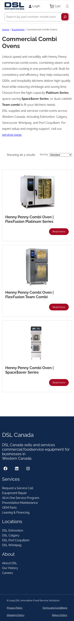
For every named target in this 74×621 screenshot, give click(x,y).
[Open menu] (67, 6)
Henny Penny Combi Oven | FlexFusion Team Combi (29, 294)
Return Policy (59, 615)
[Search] (65, 16)
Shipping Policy (15, 615)
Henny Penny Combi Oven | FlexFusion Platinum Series (29, 219)
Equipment (18, 29)
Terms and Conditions (54, 607)
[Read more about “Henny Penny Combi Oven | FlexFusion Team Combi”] (59, 307)
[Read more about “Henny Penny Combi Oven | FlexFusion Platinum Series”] (59, 231)
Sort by (44, 154)
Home (5, 29)
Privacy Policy (15, 607)
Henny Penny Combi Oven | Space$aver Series (29, 370)
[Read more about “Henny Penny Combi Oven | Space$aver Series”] (59, 382)
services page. (12, 135)
